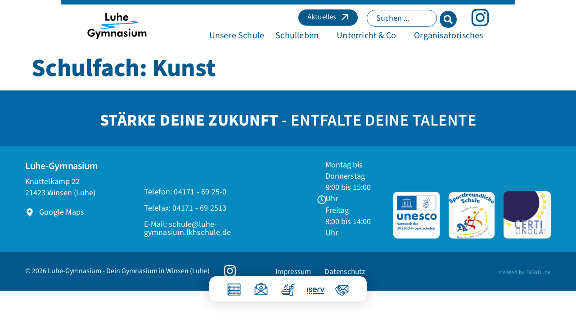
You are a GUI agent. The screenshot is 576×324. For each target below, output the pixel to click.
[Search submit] (509, 20)
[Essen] (288, 286)
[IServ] (309, 287)
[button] (297, 40)
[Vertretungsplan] (234, 286)
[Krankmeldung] (261, 286)
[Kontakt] (342, 286)
